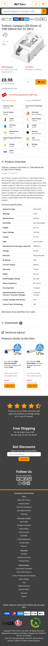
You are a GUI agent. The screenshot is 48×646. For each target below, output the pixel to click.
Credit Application (24, 539)
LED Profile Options (24, 572)
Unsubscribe (24, 542)
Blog (24, 496)
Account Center (24, 518)
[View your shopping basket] (43, 3)
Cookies (24, 554)
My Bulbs (24, 535)
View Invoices (24, 532)
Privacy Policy (24, 561)
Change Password (24, 525)
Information (24, 565)
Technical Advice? (13, 332)
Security (24, 550)
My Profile (24, 522)
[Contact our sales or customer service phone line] (36, 3)
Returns (24, 546)
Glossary (24, 593)
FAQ (23, 582)
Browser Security (24, 557)
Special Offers (24, 589)
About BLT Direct (24, 500)
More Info (9, 386)
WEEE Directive (24, 586)
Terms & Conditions (24, 507)
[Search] (43, 11)
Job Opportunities (24, 510)
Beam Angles (24, 579)
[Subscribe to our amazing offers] (24, 454)
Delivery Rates (24, 503)
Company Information (24, 493)
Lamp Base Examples (24, 568)
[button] (44, 366)
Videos (24, 596)
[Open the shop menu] (5, 3)
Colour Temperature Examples (24, 575)
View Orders (24, 529)
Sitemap (24, 514)
